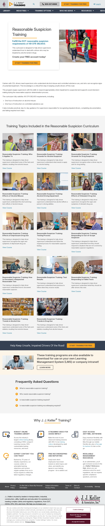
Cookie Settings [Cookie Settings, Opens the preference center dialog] (78, 509)
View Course (7, 168)
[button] (22, 10)
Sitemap (97, 486)
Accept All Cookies (78, 522)
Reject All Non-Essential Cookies (78, 515)
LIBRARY (6, 11)
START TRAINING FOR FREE (26, 63)
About (7, 486)
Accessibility (89, 486)
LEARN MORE (45, 367)
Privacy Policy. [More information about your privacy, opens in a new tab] (30, 522)
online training (23, 440)
